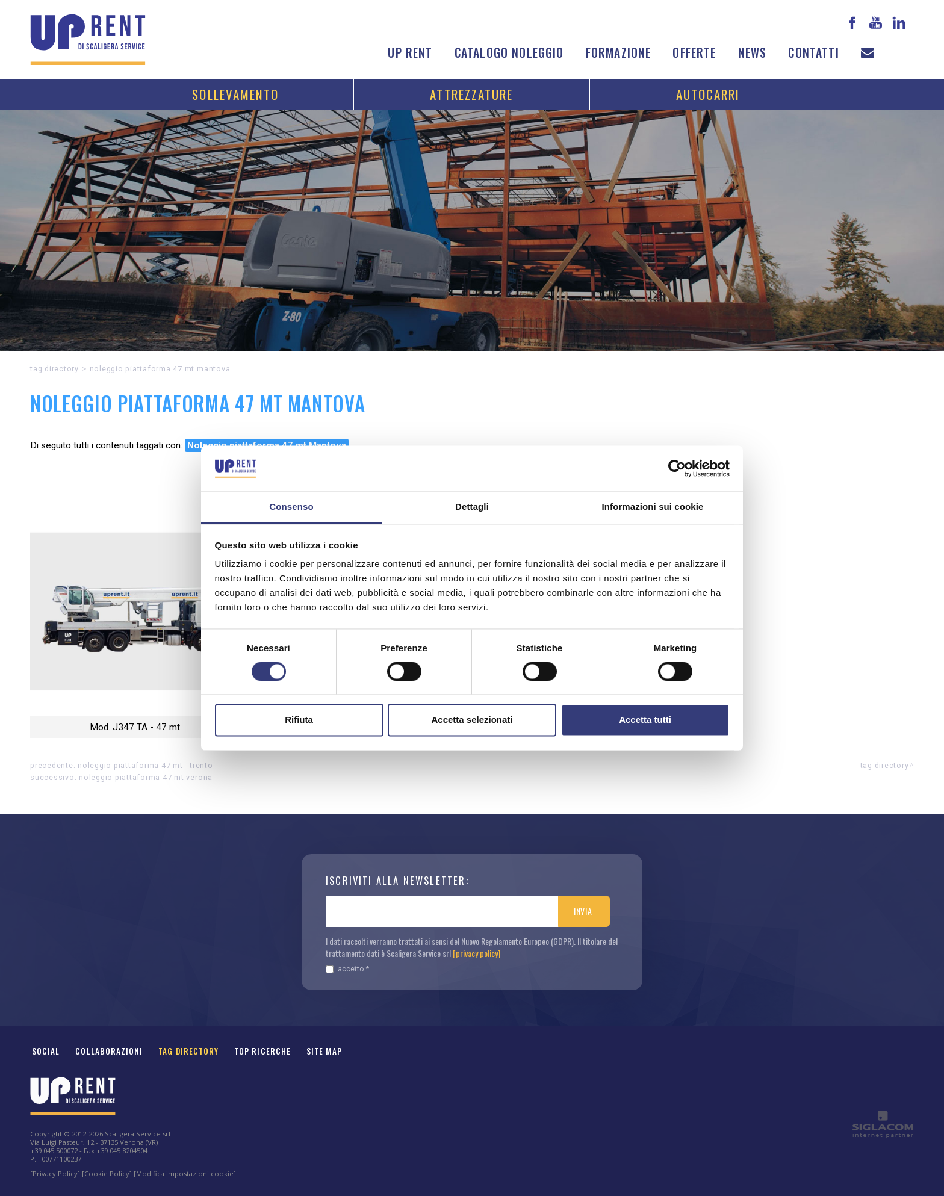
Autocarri (708, 94)
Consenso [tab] (291, 507)
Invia (583, 911)
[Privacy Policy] (55, 1173)
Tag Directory (188, 1051)
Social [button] (46, 1051)
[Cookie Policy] (107, 1173)
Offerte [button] (694, 52)
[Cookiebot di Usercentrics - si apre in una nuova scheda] (677, 468)
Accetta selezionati (471, 720)
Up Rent (410, 52)
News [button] (752, 52)
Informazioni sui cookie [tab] (653, 507)
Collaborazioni (109, 1051)
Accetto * (347, 968)
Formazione (618, 52)
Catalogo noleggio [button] (509, 52)
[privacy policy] (476, 953)
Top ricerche (262, 1051)
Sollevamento (235, 94)
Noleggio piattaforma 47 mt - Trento (145, 765)
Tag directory (54, 368)
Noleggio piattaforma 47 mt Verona (146, 777)
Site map (324, 1051)
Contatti (813, 52)
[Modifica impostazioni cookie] (185, 1173)
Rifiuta (299, 720)
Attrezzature (471, 94)
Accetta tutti (645, 720)
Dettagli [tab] (472, 507)
